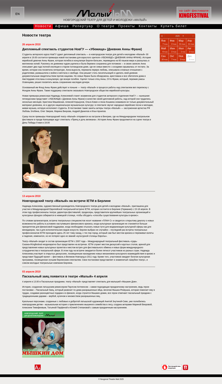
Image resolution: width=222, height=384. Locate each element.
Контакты (148, 26)
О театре (106, 26)
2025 (177, 36)
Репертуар (82, 26)
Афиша (62, 26)
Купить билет (174, 26)
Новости (43, 26)
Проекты (126, 26)
